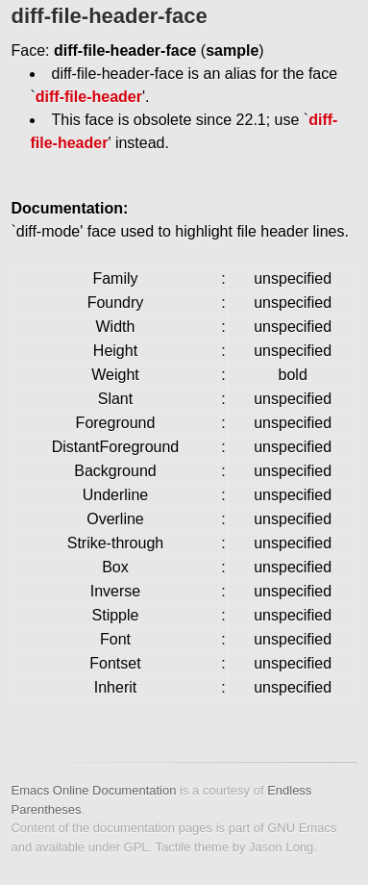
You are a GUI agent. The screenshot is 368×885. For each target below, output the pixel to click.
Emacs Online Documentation (93, 790)
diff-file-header (89, 96)
